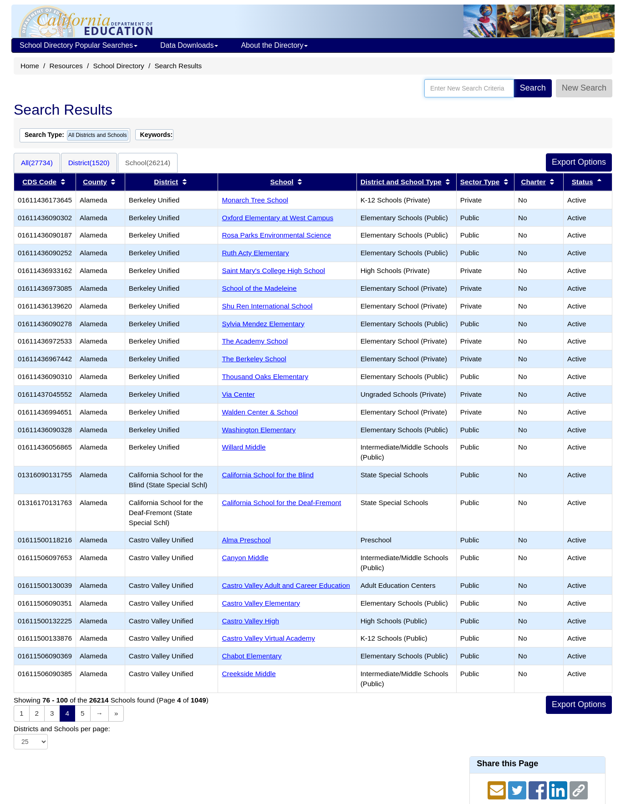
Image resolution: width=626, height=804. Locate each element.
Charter (533, 182)
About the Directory (274, 45)
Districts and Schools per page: (62, 729)
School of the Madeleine (259, 288)
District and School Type (401, 182)
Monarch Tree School (255, 200)
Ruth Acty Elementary (255, 253)
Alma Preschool (246, 540)
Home (29, 66)
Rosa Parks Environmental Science (276, 235)
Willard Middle (243, 447)
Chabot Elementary (251, 656)
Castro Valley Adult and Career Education (286, 585)
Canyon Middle (245, 557)
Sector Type (479, 182)
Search (533, 87)
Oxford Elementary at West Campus (277, 218)
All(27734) (37, 163)
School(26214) (148, 163)
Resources (66, 66)
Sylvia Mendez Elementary (263, 324)
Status (582, 182)
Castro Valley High (250, 621)
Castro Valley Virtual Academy (268, 638)
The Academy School (255, 341)
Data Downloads (189, 45)
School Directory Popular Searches (78, 45)
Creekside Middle (248, 674)
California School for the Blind (268, 475)
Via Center (238, 394)
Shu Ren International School (267, 306)
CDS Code (39, 182)
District (166, 182)
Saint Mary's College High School (273, 270)
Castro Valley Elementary (261, 603)
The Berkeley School (254, 359)
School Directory (118, 66)
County (95, 182)
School (282, 182)
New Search (584, 87)
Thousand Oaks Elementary (265, 376)
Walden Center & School (260, 412)
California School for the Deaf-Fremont (281, 502)
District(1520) (89, 163)
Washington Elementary (258, 430)
